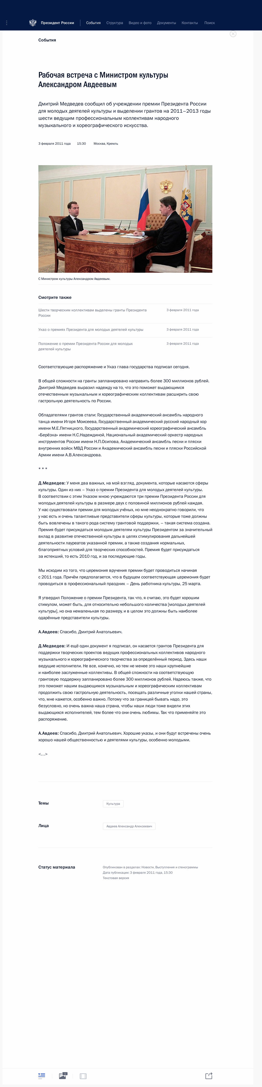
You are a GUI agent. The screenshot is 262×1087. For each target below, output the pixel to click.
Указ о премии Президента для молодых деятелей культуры (144, 490)
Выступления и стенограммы (176, 867)
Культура (113, 803)
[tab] (41, 1076)
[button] (8, 7)
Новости (147, 867)
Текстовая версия (116, 878)
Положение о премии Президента (93, 598)
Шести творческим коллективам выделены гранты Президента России (92, 313)
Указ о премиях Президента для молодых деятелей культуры (90, 329)
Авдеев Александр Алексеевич (129, 826)
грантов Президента (176, 646)
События (47, 40)
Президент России (57, 7)
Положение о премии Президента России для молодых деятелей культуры (85, 346)
